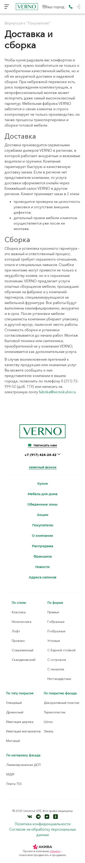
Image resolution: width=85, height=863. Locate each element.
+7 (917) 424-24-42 (40, 455)
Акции (42, 515)
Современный (22, 650)
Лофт (16, 631)
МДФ (10, 774)
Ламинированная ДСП (23, 765)
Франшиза (43, 557)
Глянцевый (14, 703)
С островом (56, 660)
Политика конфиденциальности (42, 824)
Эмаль (48, 731)
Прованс (18, 641)
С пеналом (55, 669)
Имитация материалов (23, 731)
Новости (42, 567)
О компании (42, 536)
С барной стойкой (61, 650)
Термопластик (55, 712)
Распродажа (42, 546)
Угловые (53, 641)
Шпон (48, 722)
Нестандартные (59, 679)
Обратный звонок (42, 467)
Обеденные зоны (42, 504)
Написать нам (42, 445)
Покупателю (42, 525)
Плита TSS (14, 784)
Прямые (53, 612)
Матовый (13, 741)
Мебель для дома (42, 494)
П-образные (56, 631)
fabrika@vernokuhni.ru (57, 392)
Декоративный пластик (61, 703)
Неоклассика (21, 622)
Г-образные (56, 622)
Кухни (42, 484)
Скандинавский (23, 660)
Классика (19, 612)
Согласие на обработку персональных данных (42, 832)
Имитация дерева (19, 722)
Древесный (14, 712)
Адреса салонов (42, 577)
